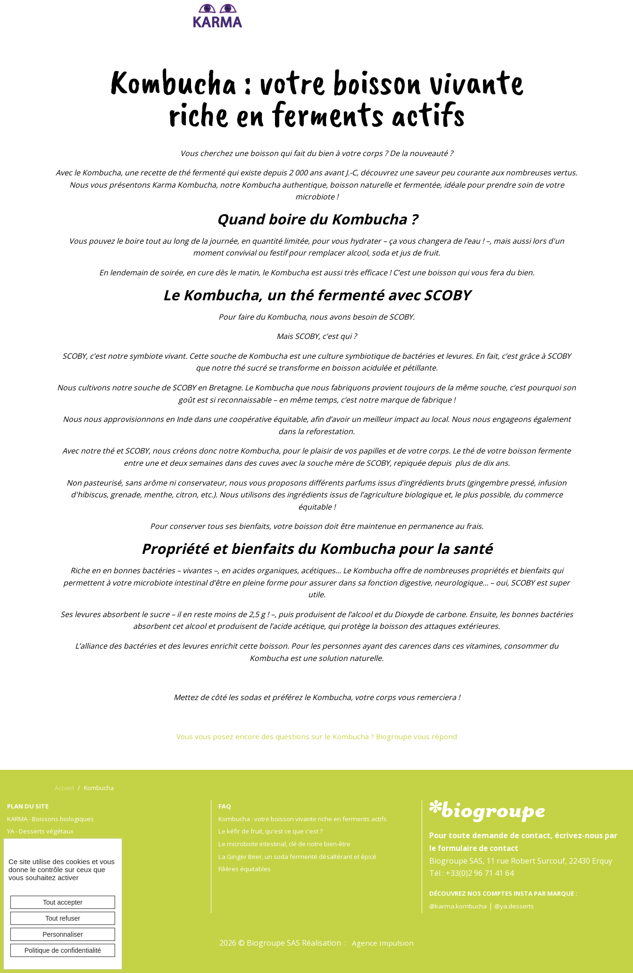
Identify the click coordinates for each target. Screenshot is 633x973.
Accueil (65, 787)
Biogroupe (419, 18)
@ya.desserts (516, 905)
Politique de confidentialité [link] (63, 950)
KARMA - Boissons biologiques (54, 818)
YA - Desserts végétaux (42, 830)
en (512, 756)
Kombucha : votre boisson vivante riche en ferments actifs (307, 818)
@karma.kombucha (458, 905)
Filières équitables (245, 868)
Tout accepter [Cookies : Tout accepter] (63, 902)
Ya (320, 18)
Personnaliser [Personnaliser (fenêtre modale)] (62, 934)
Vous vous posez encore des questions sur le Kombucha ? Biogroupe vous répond (316, 736)
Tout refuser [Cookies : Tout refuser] (62, 918)
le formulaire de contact (475, 848)
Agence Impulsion (383, 943)
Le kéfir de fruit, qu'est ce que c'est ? (274, 830)
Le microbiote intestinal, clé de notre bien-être (288, 843)
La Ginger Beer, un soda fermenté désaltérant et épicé (301, 856)
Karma (218, 15)
